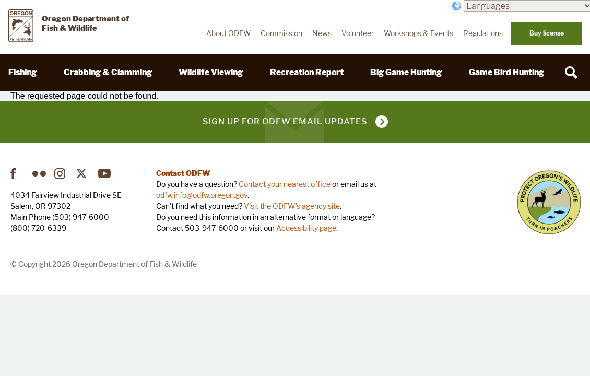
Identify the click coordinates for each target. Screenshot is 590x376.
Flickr (39, 173)
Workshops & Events (418, 33)
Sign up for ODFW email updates (285, 121)
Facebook (17, 173)
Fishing (22, 72)
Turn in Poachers (549, 202)
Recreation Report (307, 72)
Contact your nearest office (285, 184)
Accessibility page (306, 228)
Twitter (83, 173)
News (322, 33)
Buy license (546, 33)
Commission (281, 33)
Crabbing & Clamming (108, 72)
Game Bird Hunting (506, 72)
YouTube (105, 173)
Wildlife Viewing (211, 72)
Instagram (61, 173)
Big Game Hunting (406, 72)
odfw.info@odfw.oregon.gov (201, 195)
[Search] (571, 72)
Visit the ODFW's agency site (292, 206)
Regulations (483, 33)
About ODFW (228, 33)
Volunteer (357, 33)
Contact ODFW (183, 173)
